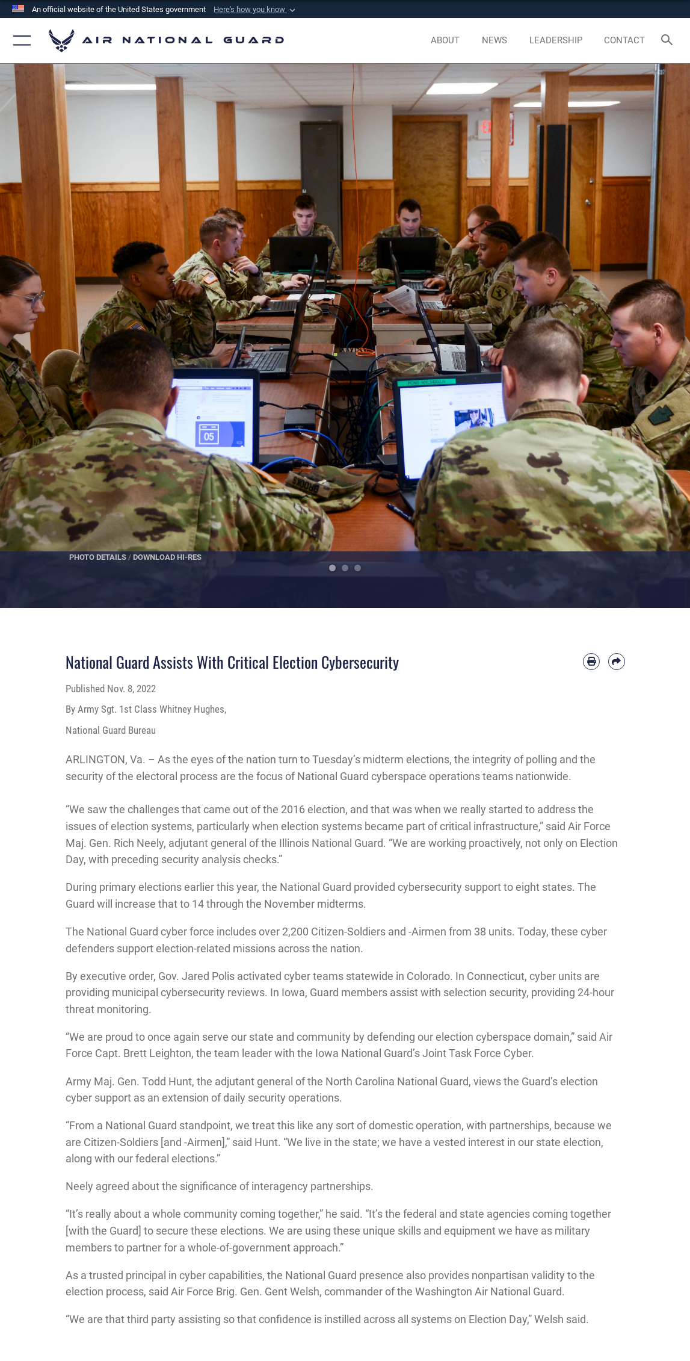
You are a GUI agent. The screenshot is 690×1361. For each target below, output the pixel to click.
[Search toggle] (669, 40)
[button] (256, 10)
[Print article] (591, 661)
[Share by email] (616, 661)
